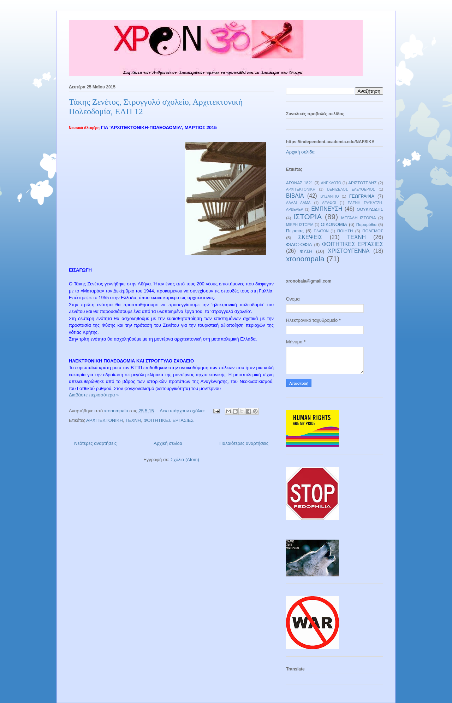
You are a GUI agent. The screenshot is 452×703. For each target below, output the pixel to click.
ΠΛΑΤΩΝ (321, 231)
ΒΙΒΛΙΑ (295, 196)
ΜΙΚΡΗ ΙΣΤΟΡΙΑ (299, 225)
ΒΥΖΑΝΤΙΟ (330, 196)
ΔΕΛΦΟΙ (329, 203)
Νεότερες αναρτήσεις (95, 443)
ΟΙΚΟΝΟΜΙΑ (334, 224)
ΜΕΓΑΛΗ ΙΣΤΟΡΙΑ (358, 217)
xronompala (305, 259)
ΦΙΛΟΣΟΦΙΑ (299, 244)
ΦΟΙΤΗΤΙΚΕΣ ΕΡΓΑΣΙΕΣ (168, 420)
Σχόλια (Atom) (185, 459)
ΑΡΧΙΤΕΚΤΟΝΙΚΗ (104, 420)
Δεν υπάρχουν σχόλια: (183, 410)
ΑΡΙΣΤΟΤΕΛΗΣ (362, 182)
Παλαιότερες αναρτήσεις (243, 443)
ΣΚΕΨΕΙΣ (310, 237)
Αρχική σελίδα (168, 443)
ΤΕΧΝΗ (133, 420)
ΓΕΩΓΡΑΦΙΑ (361, 196)
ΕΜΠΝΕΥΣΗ (327, 209)
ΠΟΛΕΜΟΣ (372, 230)
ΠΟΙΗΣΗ (345, 230)
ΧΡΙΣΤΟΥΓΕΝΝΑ (348, 251)
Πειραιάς (295, 230)
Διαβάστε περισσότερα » (94, 394)
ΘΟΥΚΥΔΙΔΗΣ (370, 209)
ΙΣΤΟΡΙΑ (307, 217)
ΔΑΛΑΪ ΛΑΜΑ (298, 203)
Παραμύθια (366, 224)
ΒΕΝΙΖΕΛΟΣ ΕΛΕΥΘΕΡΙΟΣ (351, 189)
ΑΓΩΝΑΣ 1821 (299, 182)
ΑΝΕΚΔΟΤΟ (331, 183)
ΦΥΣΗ (306, 251)
